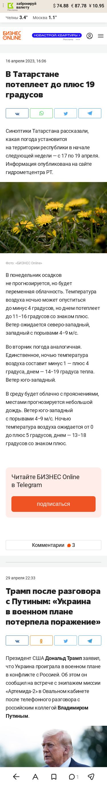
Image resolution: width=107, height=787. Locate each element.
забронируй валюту (26, 5)
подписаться (53, 504)
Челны (12, 17)
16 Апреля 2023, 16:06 (26, 61)
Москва (40, 17)
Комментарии (53, 545)
